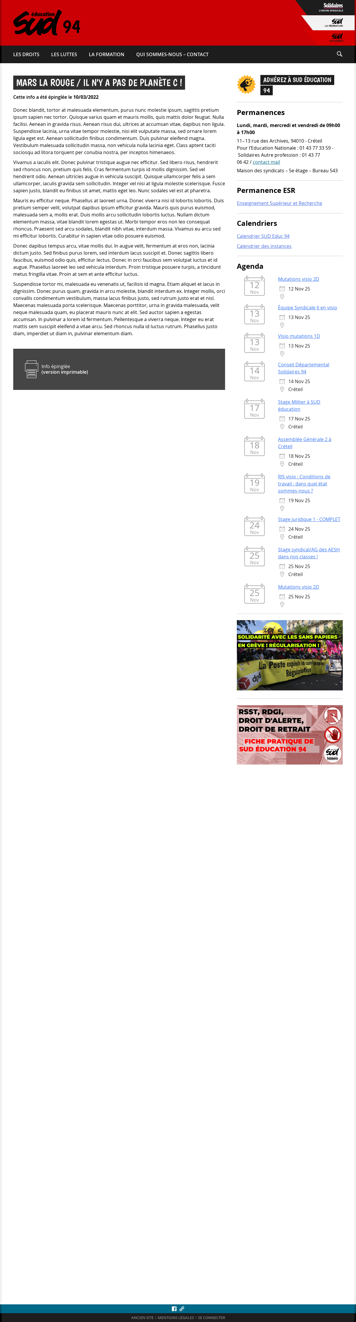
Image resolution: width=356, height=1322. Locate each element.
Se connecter (211, 1317)
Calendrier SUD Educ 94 (263, 236)
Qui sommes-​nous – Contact (172, 54)
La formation (106, 54)
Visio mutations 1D (299, 336)
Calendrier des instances (264, 246)
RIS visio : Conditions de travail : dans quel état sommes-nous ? (304, 484)
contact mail (266, 162)
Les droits (26, 54)
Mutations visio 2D (298, 279)
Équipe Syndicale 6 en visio (307, 308)
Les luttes (64, 54)
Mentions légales (176, 1317)
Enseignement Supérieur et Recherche (279, 204)
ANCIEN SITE (142, 1317)
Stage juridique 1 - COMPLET (309, 519)
